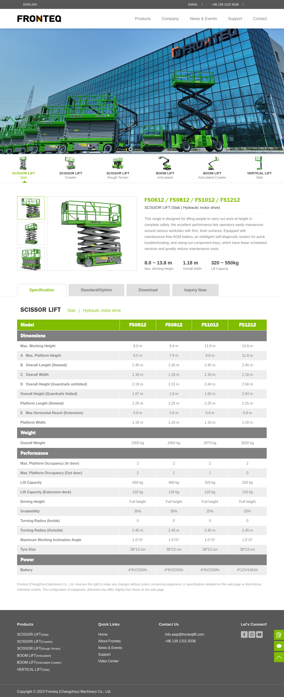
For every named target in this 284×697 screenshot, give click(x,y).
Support (235, 18)
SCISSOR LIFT (33, 633)
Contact (260, 18)
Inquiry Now (195, 289)
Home (103, 633)
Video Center (109, 660)
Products (143, 18)
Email (193, 4)
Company (170, 18)
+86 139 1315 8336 (225, 4)
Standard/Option (96, 289)
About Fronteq (110, 640)
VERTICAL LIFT (33, 668)
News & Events (203, 18)
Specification (41, 289)
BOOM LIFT (34, 654)
